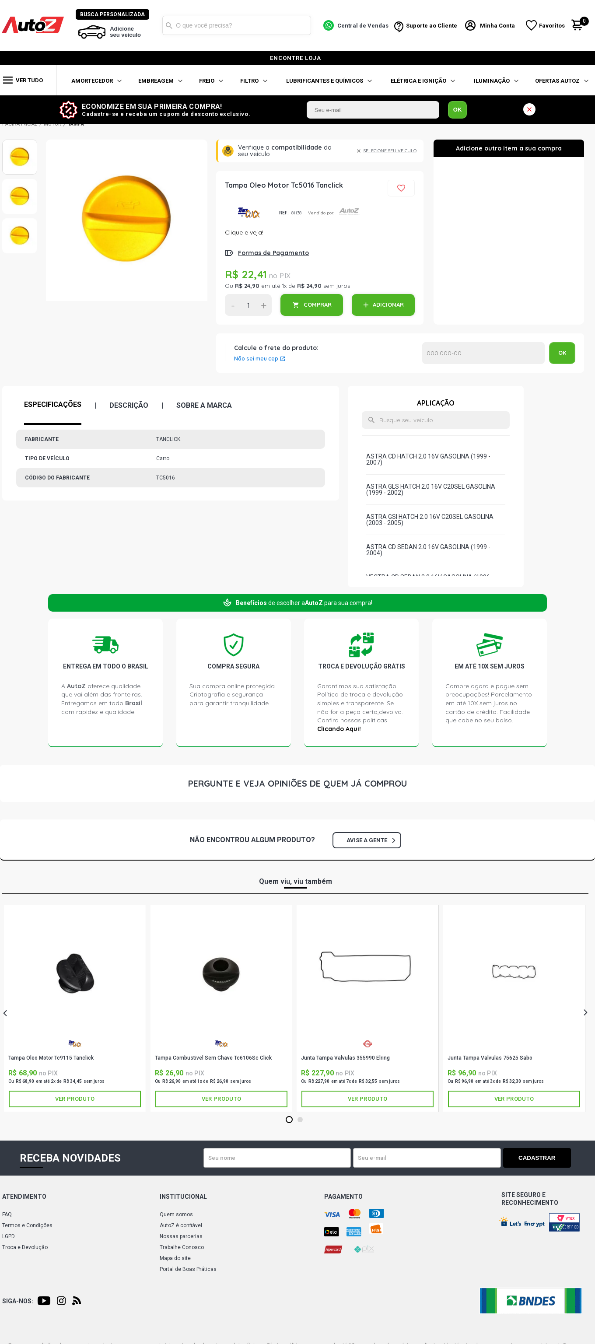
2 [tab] (299, 1120)
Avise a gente (370, 840)
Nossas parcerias (181, 1236)
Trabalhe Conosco (182, 1247)
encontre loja (295, 58)
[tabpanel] (75, 1008)
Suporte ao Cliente (431, 25)
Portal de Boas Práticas (188, 1269)
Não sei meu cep (256, 358)
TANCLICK (249, 213)
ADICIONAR (388, 304)
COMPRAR (318, 304)
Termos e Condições (27, 1225)
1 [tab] (288, 1120)
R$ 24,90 (247, 285)
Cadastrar (540, 1158)
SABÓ (514, 1045)
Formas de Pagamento (273, 253)
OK (457, 109)
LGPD (8, 1236)
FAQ (7, 1214)
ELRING (368, 1043)
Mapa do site (175, 1258)
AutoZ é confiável (181, 1225)
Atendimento (24, 1196)
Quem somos (176, 1214)
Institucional (183, 1196)
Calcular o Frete (483, 353)
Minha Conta (497, 25)
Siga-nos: (17, 1301)
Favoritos (552, 25)
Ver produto (74, 1099)
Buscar (169, 25)
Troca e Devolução (25, 1247)
